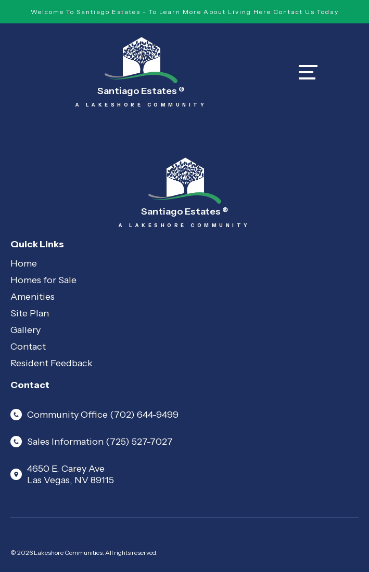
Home (23, 263)
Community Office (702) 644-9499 (94, 414)
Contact (28, 346)
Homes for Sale (43, 280)
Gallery (25, 330)
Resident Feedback (51, 363)
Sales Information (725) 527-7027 (91, 441)
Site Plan (29, 313)
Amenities (32, 296)
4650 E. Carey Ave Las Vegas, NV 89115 (62, 474)
